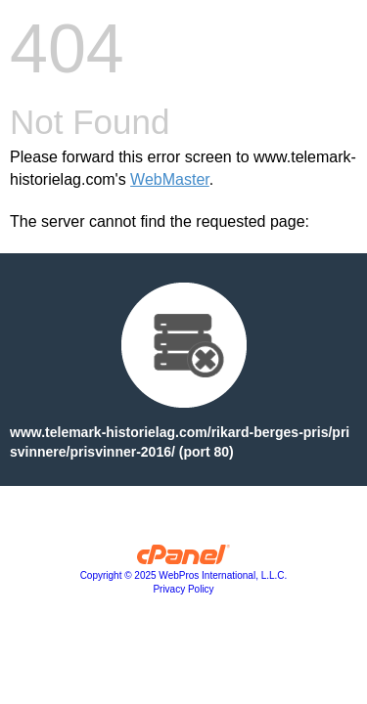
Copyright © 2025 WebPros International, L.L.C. (184, 575)
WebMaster (169, 179)
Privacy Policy (183, 589)
